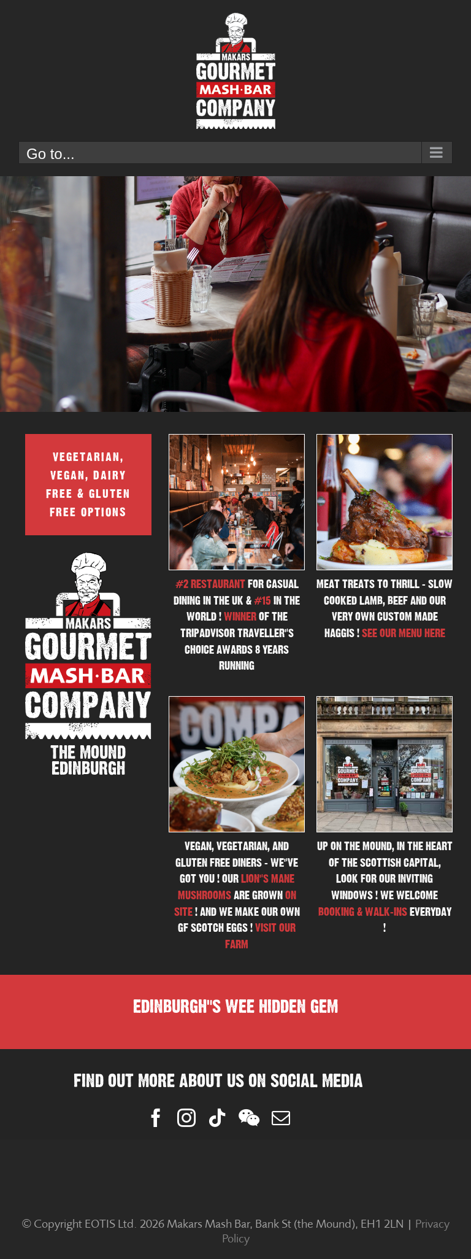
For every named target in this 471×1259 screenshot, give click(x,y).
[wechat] (249, 1118)
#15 (262, 600)
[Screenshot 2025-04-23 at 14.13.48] (236, 702)
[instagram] (186, 1118)
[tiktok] (217, 1118)
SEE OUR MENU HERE (403, 633)
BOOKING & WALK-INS (362, 912)
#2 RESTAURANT (210, 584)
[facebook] (156, 1118)
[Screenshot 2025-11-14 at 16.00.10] (236, 439)
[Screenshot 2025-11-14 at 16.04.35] (384, 439)
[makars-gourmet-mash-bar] (384, 702)
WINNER (240, 616)
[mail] (281, 1118)
